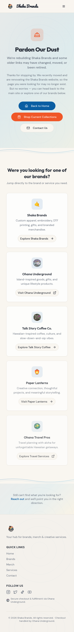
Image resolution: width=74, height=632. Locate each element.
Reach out (17, 499)
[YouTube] (30, 592)
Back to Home (37, 106)
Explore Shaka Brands (37, 239)
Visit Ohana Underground (37, 294)
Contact (11, 575)
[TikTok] (22, 592)
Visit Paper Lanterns (37, 404)
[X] (15, 592)
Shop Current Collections (37, 117)
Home (10, 553)
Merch (10, 564)
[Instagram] (8, 592)
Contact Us (37, 128)
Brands (10, 559)
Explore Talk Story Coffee (37, 349)
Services (11, 570)
